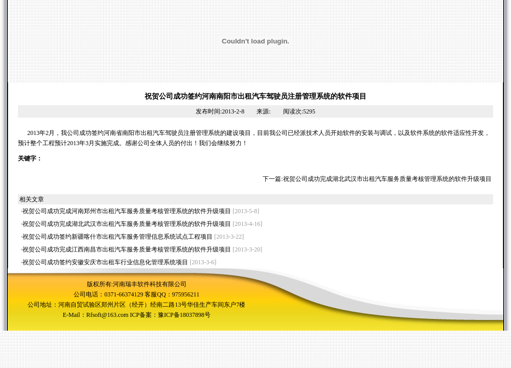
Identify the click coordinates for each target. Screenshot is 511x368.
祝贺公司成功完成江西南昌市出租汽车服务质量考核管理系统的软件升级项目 (126, 249)
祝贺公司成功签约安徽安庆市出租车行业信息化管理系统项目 (105, 262)
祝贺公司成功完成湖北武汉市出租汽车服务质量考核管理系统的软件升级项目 (387, 178)
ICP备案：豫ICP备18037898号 (170, 314)
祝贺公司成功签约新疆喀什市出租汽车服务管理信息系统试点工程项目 (117, 236)
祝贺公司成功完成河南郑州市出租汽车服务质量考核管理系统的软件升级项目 (126, 211)
